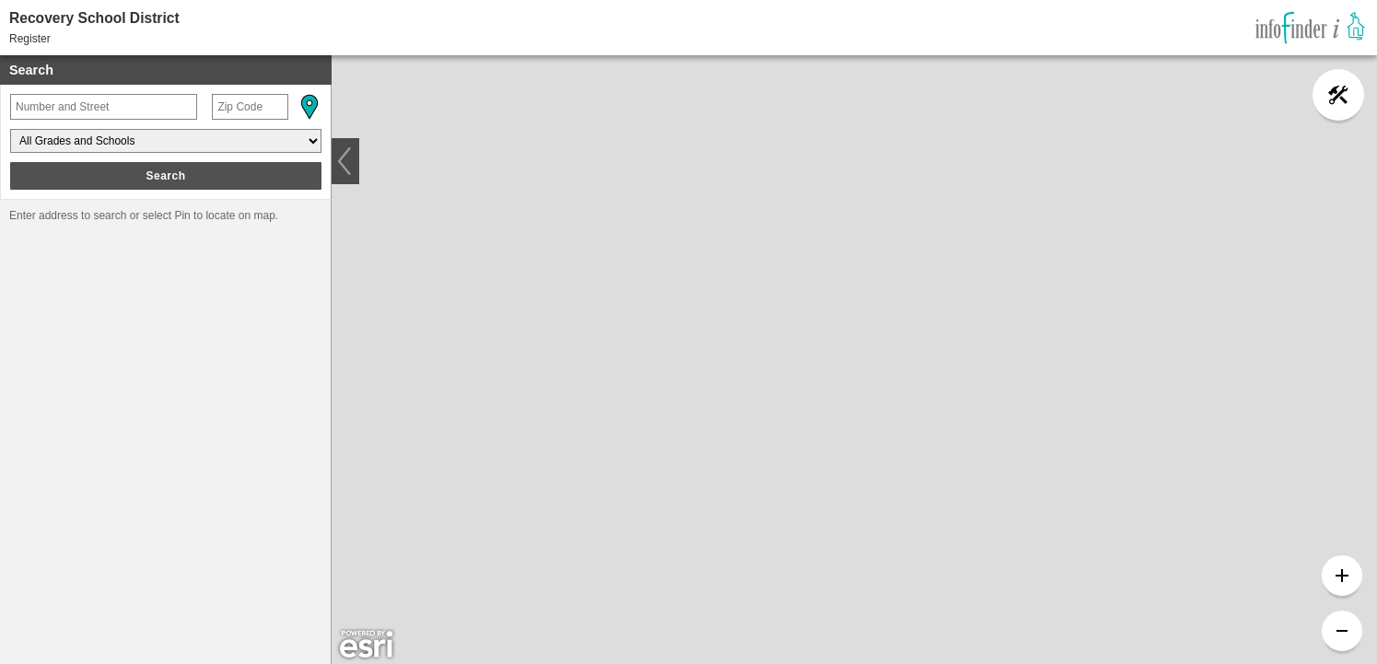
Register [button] (30, 38)
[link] (1310, 27)
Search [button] (165, 175)
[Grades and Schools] (165, 141)
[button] (308, 107)
